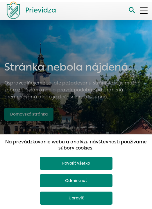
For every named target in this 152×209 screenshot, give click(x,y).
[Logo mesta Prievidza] (29, 10)
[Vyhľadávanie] (132, 10)
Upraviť (76, 198)
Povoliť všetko (76, 163)
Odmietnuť (76, 180)
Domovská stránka (29, 114)
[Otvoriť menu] (144, 10)
